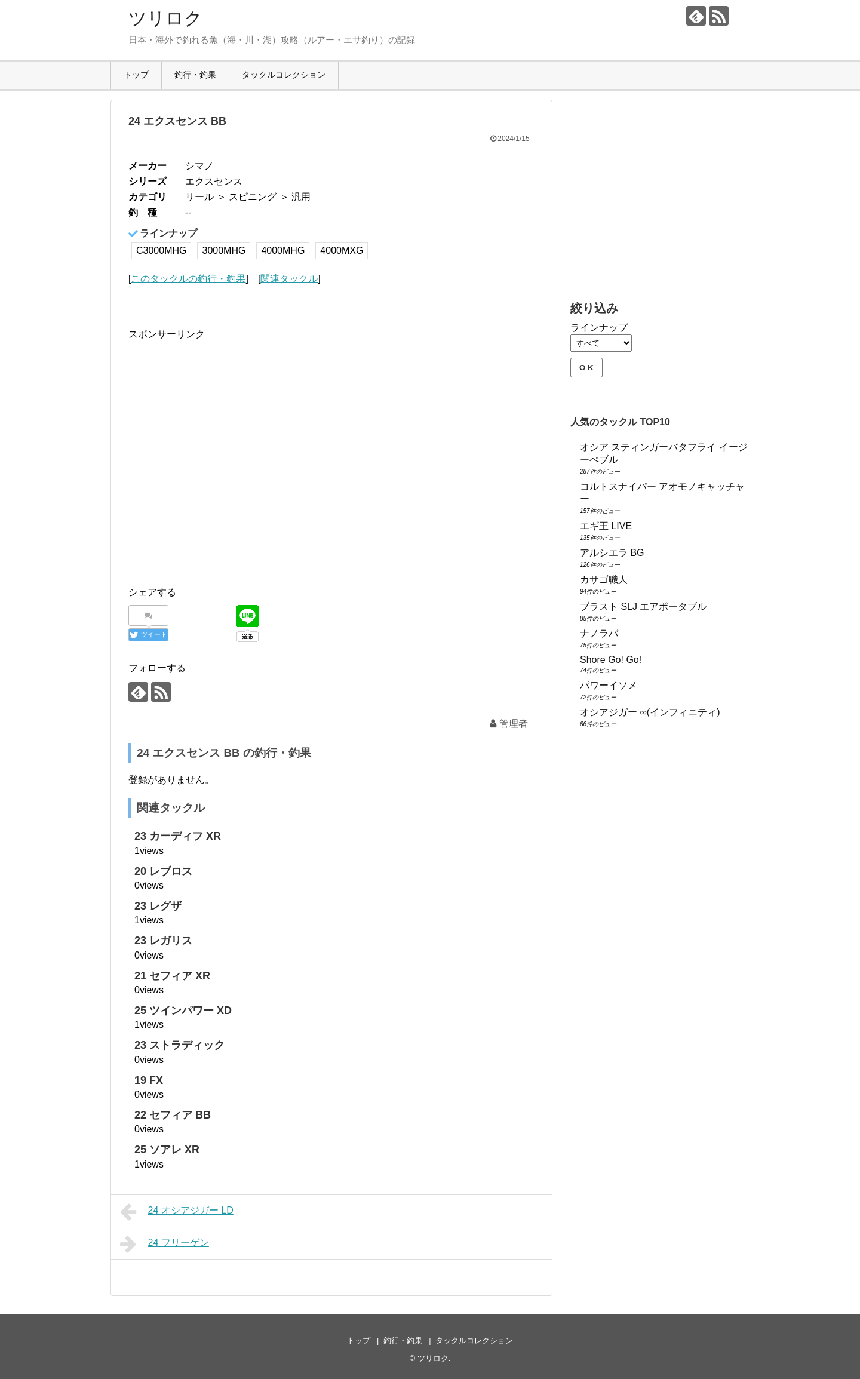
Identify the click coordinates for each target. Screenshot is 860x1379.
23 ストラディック (179, 1045)
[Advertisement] (228, 467)
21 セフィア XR (172, 976)
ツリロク (165, 18)
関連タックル (289, 279)
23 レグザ (158, 906)
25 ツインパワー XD (183, 1010)
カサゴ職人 (604, 580)
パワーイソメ (608, 685)
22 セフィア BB (172, 1115)
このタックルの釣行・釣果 (188, 279)
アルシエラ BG (612, 553)
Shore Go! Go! (610, 660)
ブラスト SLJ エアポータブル (643, 606)
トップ (136, 74)
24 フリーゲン (164, 1244)
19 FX (148, 1080)
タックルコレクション (283, 74)
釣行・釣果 (195, 74)
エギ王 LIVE (606, 526)
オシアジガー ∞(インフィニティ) (650, 712)
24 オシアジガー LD (177, 1211)
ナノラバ (599, 633)
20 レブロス (163, 871)
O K (586, 367)
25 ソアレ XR (166, 1150)
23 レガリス (163, 941)
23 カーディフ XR (177, 836)
